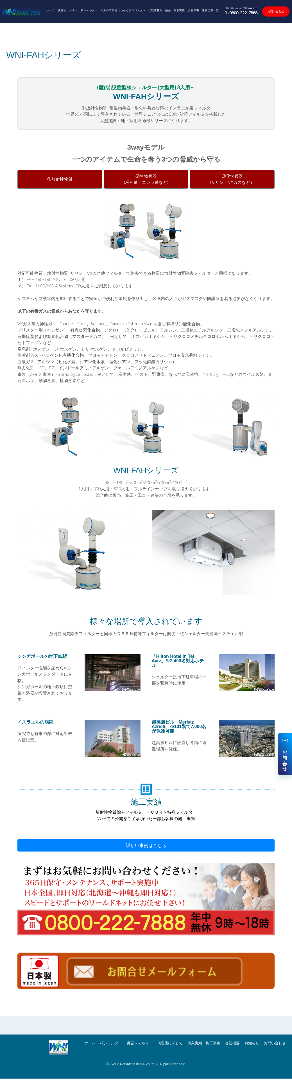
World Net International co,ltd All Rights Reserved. (148, 1064)
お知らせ (252, 1043)
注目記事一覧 (210, 10)
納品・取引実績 (175, 10)
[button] (146, 845)
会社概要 (193, 10)
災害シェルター (68, 10)
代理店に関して (170, 1043)
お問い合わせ (275, 11)
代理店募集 (155, 10)
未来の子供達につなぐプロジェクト (123, 10)
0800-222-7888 (241, 12)
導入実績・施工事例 (203, 1043)
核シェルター (89, 10)
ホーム (51, 10)
